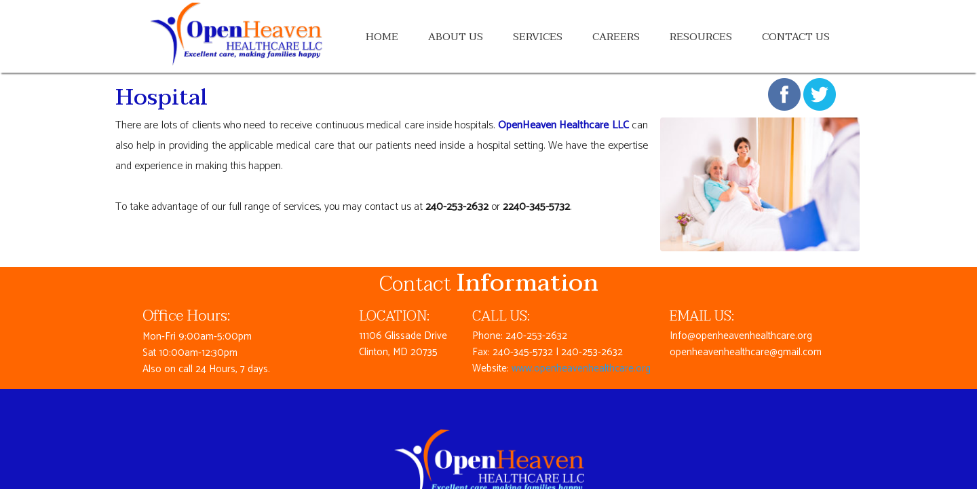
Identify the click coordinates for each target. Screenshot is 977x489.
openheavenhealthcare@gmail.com (746, 352)
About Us (455, 37)
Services (537, 37)
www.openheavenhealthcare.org (581, 368)
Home (382, 37)
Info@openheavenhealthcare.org (741, 335)
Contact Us (796, 37)
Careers (616, 37)
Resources (701, 37)
